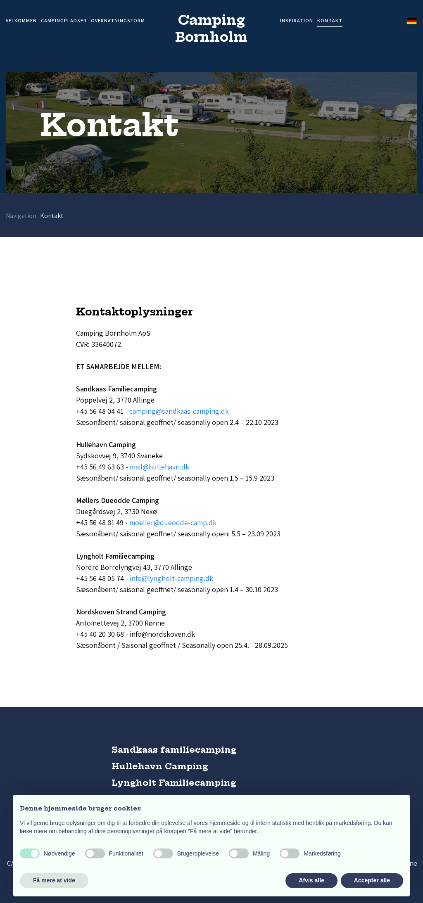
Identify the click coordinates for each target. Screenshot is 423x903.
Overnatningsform (118, 21)
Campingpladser (64, 21)
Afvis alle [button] (311, 880)
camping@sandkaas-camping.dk (179, 411)
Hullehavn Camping (160, 766)
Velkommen (21, 21)
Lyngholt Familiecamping (174, 782)
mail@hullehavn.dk (159, 467)
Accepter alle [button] (372, 880)
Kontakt (329, 21)
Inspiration (296, 21)
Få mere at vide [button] (54, 880)
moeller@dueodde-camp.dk (172, 522)
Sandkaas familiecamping (174, 749)
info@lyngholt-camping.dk (171, 578)
